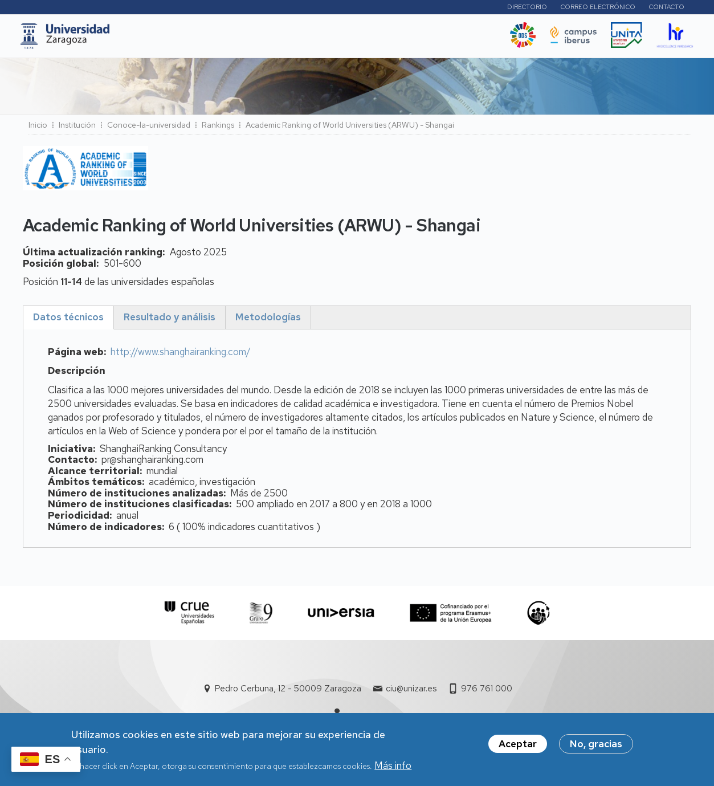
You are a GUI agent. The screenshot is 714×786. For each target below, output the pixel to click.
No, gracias (596, 748)
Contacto (666, 9)
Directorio (527, 9)
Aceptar (518, 748)
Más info (392, 769)
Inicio (37, 128)
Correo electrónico (598, 9)
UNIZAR (157, 39)
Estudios (209, 39)
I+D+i (255, 39)
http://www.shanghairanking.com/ (181, 355)
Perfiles (466, 8)
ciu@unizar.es (411, 692)
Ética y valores (462, 39)
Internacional (310, 39)
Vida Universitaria (385, 39)
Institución (77, 128)
